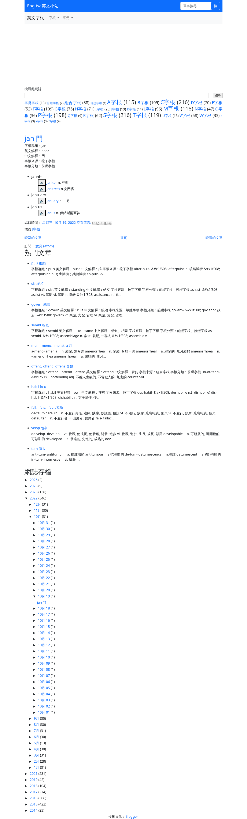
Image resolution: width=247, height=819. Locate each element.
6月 (37, 737)
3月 (37, 755)
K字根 (131, 109)
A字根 (114, 102)
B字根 (143, 102)
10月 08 (44, 669)
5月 (37, 743)
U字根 (167, 115)
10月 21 (44, 584)
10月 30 (44, 528)
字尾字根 (32, 103)
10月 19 (44, 596)
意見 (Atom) (45, 246)
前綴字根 (53, 103)
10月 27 (44, 547)
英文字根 (35, 17)
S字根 (110, 115)
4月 (37, 749)
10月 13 (44, 639)
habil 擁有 (39, 386)
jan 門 (34, 138)
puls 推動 (38, 263)
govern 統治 (40, 304)
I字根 (100, 109)
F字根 (38, 109)
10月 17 (44, 614)
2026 (34, 480)
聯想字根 (96, 103)
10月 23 (44, 571)
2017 (34, 792)
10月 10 (44, 657)
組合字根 (72, 102)
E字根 (217, 102)
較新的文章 (33, 237)
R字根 (88, 115)
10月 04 (44, 694)
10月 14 (44, 632)
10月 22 (44, 577)
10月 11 (44, 651)
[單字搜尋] (195, 6)
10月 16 (44, 620)
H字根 (80, 109)
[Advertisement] (123, 55)
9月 (37, 718)
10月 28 (44, 541)
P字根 (45, 115)
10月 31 (44, 522)
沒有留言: (84, 222)
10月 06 (44, 681)
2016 (34, 798)
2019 (34, 779)
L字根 (149, 109)
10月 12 (44, 645)
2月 (37, 761)
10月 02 (44, 706)
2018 (34, 786)
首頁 (123, 237)
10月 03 (44, 700)
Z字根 (52, 121)
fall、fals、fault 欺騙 (47, 407)
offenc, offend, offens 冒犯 (52, 366)
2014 (34, 810)
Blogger (131, 816)
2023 (34, 492)
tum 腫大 (38, 448)
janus (51, 213)
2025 (34, 486)
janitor (52, 182)
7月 (37, 730)
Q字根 (72, 115)
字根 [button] (53, 17)
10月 (38, 516)
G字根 (60, 109)
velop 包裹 (39, 428)
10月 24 (44, 565)
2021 (34, 773)
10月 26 (44, 553)
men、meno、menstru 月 (51, 345)
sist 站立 (37, 283)
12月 (38, 504)
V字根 (185, 115)
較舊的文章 (214, 237)
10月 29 (44, 535)
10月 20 (44, 590)
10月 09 (44, 663)
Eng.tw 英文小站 (43, 6)
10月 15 (44, 626)
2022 (34, 498)
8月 (37, 724)
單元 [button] (66, 17)
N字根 (200, 109)
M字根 (171, 108)
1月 (37, 767)
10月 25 (44, 559)
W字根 (205, 115)
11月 (38, 510)
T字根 (140, 115)
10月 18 (44, 608)
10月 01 (44, 712)
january (53, 201)
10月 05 (44, 688)
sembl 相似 (40, 325)
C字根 (168, 102)
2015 (34, 804)
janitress (53, 188)
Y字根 (39, 121)
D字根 (196, 102)
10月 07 (44, 675)
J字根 (115, 109)
